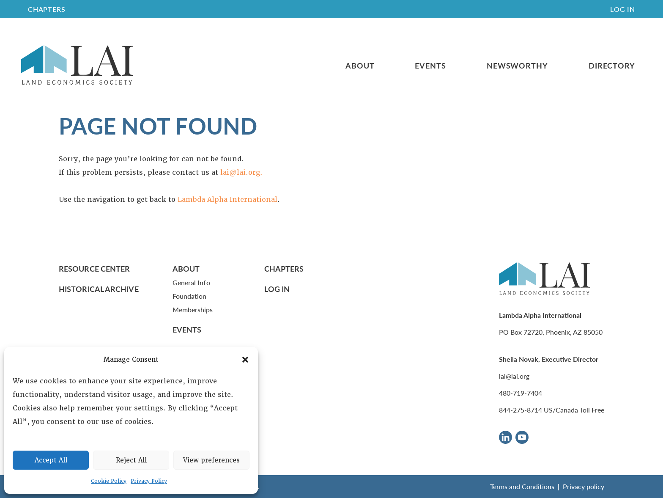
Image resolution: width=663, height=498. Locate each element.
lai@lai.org (514, 376)
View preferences (211, 460)
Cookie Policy (108, 481)
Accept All (51, 460)
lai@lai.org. (241, 172)
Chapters (284, 268)
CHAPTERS (46, 9)
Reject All (131, 460)
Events (430, 65)
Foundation (190, 296)
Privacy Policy (149, 481)
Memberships (193, 309)
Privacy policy (583, 486)
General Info (191, 282)
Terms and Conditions (522, 486)
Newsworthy (517, 65)
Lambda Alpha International (227, 199)
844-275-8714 (520, 410)
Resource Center (94, 268)
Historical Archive (99, 288)
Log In (622, 9)
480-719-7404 (520, 393)
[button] (245, 359)
